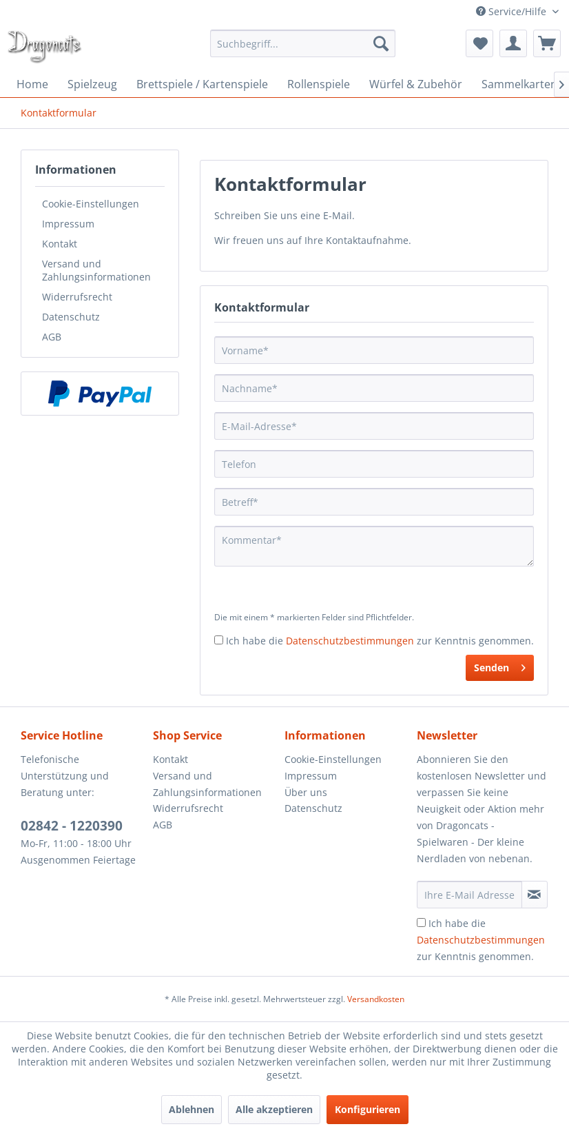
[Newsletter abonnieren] (534, 894)
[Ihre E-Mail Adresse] (469, 894)
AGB (51, 336)
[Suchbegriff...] (302, 43)
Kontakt (59, 243)
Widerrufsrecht (77, 296)
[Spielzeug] (92, 84)
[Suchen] (380, 43)
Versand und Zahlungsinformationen (96, 270)
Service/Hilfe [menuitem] (512, 11)
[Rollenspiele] (319, 84)
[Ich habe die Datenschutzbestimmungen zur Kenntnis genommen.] (218, 639)
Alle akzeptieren (274, 1109)
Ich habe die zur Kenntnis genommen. (380, 640)
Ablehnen (191, 1109)
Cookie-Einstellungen (90, 203)
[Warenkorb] (547, 43)
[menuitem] (302, 43)
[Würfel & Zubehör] (416, 84)
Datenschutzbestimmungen (350, 640)
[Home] (32, 84)
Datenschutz (71, 316)
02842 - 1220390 (72, 826)
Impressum (68, 223)
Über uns (305, 792)
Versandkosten (375, 999)
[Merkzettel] (479, 43)
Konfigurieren (367, 1109)
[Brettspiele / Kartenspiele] (202, 84)
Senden (500, 665)
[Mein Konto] (513, 43)
